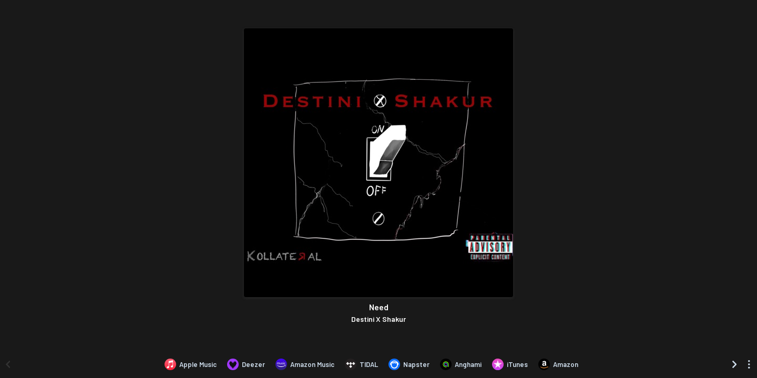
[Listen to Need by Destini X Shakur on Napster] (409, 364)
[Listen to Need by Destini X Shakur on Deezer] (246, 364)
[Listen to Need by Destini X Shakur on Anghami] (461, 364)
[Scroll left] (8, 364)
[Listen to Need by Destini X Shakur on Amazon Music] (305, 364)
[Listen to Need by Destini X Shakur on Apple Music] (190, 364)
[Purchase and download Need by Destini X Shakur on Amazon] (558, 364)
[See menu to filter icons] (749, 364)
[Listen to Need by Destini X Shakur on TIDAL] (361, 364)
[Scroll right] (734, 364)
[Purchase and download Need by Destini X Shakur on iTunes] (510, 364)
